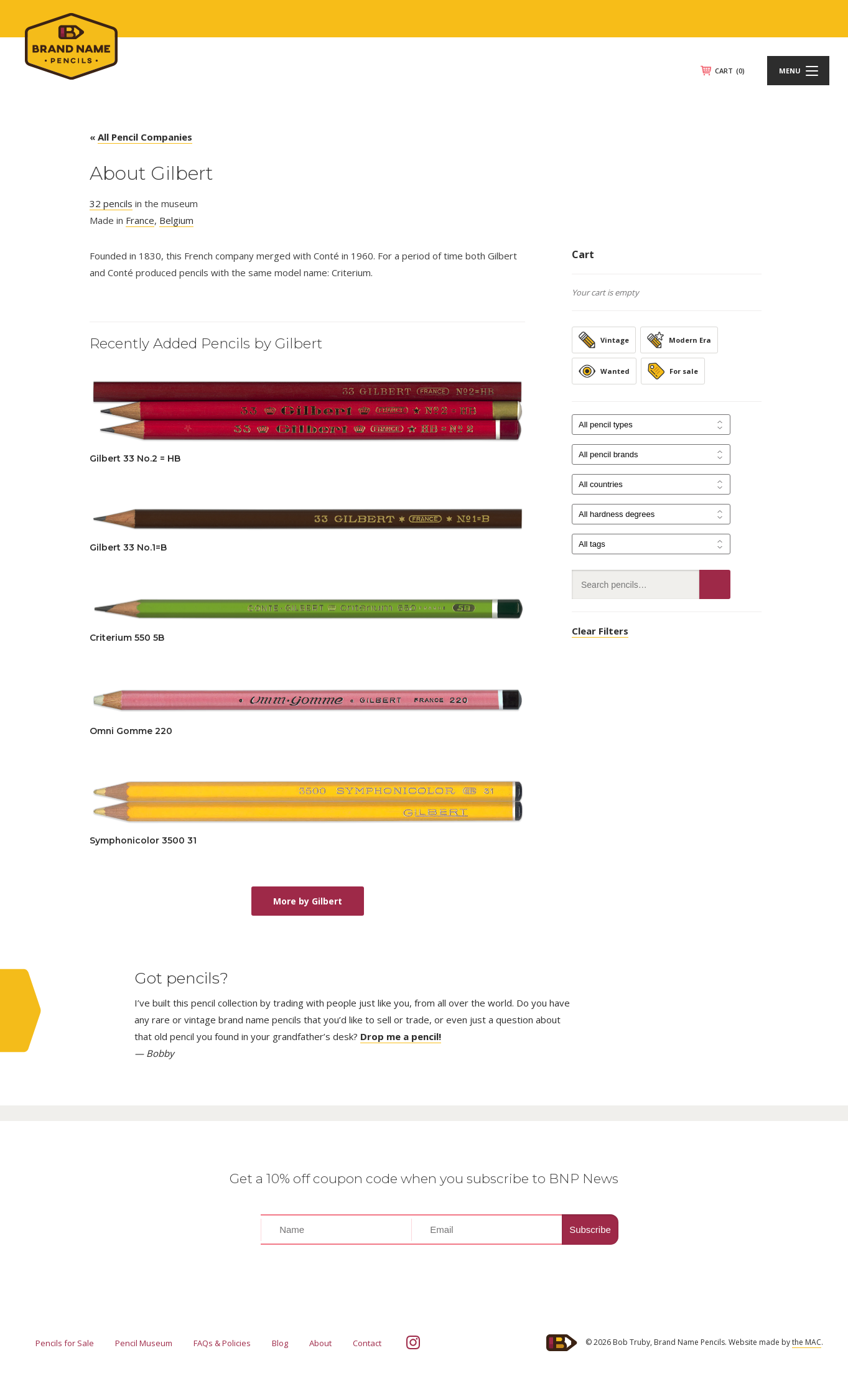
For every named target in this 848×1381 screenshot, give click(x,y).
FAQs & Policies (222, 1343)
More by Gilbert (307, 901)
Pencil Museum (143, 1343)
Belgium (176, 220)
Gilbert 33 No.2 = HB (135, 458)
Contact (367, 1343)
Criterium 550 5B (127, 637)
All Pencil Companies (145, 137)
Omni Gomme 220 (131, 731)
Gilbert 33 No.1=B (128, 547)
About (320, 1343)
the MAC (806, 1342)
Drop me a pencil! (400, 1036)
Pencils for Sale (64, 1343)
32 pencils (111, 203)
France (140, 220)
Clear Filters (600, 631)
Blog (280, 1343)
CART (730, 70)
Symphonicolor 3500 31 (143, 840)
